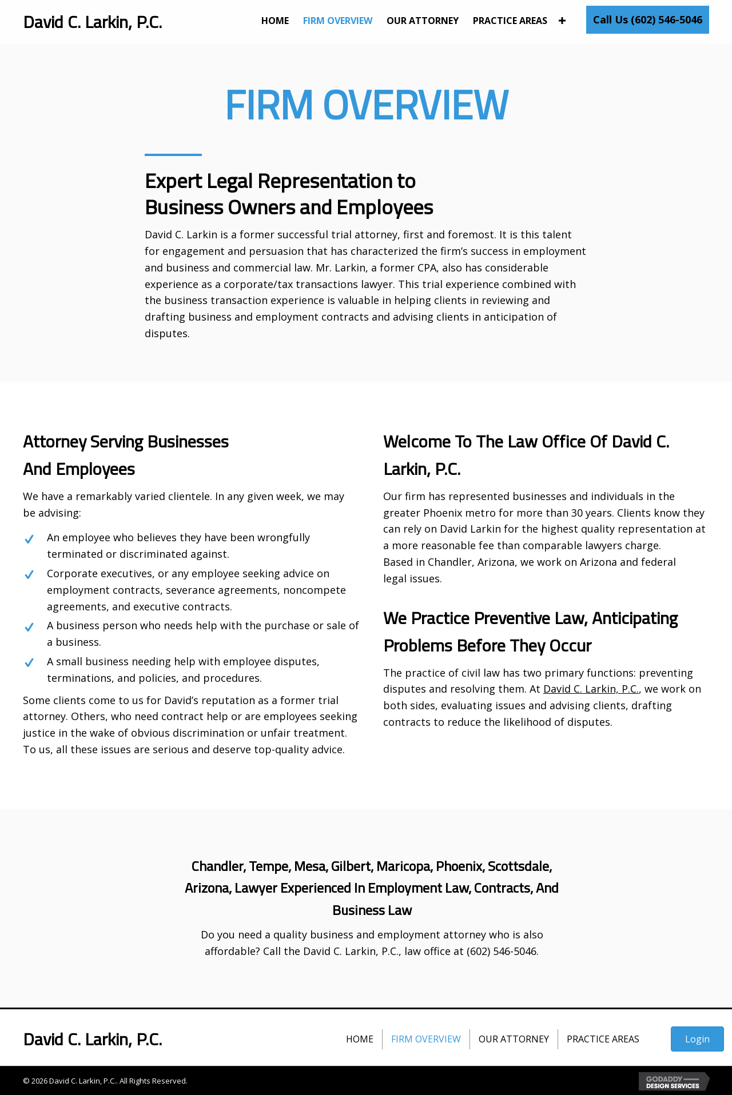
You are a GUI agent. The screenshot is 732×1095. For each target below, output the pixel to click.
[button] (647, 20)
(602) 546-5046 (501, 951)
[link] (275, 21)
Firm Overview (426, 1039)
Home (359, 1039)
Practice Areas (603, 1039)
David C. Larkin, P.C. (591, 689)
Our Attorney (514, 1039)
